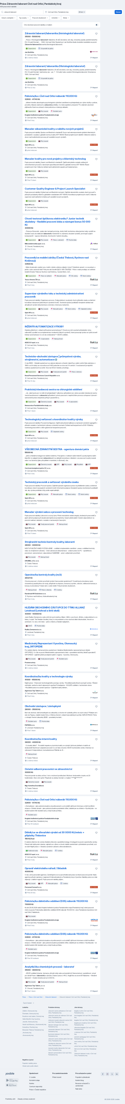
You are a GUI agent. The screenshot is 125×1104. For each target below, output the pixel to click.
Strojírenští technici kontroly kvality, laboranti (50, 541)
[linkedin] (117, 1074)
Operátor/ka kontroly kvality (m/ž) (43, 574)
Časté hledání (28, 1003)
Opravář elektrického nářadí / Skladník (46, 868)
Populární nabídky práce (29, 1063)
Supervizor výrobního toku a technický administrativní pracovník (54, 295)
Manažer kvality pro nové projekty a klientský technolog (55, 158)
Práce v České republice (37, 1090)
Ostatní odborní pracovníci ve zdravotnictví (48, 769)
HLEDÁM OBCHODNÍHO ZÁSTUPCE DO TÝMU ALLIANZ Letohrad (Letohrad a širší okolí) (55, 609)
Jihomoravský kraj (27, 1035)
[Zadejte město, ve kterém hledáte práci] (65, 12)
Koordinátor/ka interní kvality (41, 739)
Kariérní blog (79, 1080)
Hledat (118, 12)
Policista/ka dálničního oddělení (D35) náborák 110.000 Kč (56, 901)
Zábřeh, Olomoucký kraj (29, 1011)
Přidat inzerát (56, 1077)
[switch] (97, 25)
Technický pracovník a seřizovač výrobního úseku (52, 482)
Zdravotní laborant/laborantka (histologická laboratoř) (54, 33)
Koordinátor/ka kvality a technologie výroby (49, 676)
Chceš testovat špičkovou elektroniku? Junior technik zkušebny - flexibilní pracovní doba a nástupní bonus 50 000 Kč (57, 221)
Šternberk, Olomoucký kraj (30, 1013)
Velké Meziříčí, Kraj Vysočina (31, 1019)
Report (94, 58)
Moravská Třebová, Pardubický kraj (33, 1030)
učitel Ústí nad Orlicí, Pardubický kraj (85, 1046)
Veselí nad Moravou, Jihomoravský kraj (34, 1024)
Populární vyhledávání (82, 1077)
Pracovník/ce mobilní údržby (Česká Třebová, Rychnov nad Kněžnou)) (57, 259)
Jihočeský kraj (26, 1032)
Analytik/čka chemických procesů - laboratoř (49, 966)
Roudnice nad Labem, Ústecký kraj (33, 1016)
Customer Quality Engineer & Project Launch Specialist (55, 188)
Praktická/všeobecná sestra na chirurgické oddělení (53, 389)
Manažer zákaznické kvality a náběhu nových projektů (54, 128)
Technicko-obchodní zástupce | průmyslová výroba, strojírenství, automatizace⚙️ (53, 358)
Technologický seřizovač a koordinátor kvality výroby (54, 419)
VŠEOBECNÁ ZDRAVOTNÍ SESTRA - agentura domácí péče (57, 449)
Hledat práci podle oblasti (30, 1066)
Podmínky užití (10, 1099)
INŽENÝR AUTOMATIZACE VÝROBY (44, 326)
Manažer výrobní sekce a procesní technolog (49, 512)
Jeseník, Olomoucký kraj (29, 1022)
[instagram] (107, 1074)
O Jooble (32, 1077)
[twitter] (112, 1074)
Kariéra (31, 1083)
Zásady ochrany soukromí (26, 1099)
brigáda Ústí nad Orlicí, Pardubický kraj (86, 1020)
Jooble (117, 1099)
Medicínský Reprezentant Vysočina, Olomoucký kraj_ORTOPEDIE (51, 645)
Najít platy (78, 1089)
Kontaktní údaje (34, 1080)
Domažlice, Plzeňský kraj (30, 1027)
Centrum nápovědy (35, 1086)
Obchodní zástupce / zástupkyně (43, 706)
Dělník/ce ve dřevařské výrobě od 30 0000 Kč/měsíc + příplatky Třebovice (54, 834)
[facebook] (103, 1074)
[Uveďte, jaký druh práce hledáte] (21, 12)
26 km (82, 12)
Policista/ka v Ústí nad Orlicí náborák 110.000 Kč (51, 96)
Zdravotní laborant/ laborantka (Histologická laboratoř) (55, 66)
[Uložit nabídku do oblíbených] (96, 34)
